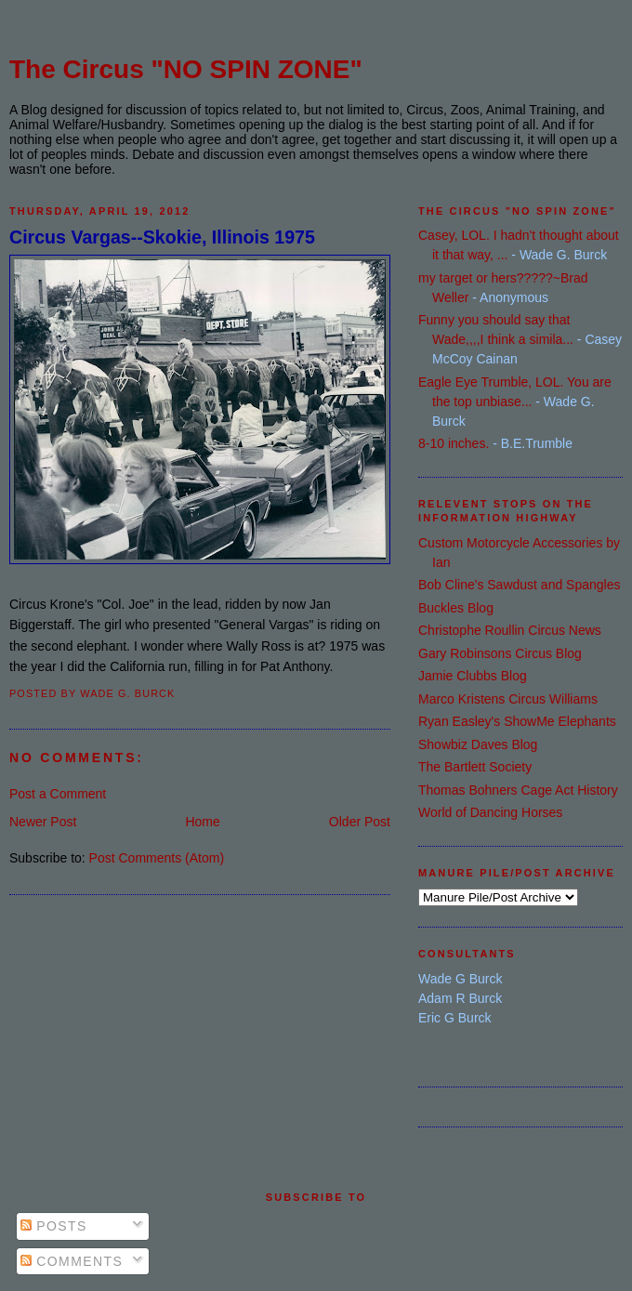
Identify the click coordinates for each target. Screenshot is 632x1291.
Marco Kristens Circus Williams (508, 699)
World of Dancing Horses (490, 812)
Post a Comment (57, 793)
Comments (71, 1261)
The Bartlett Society (475, 766)
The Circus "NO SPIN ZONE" (185, 69)
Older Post (359, 821)
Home (202, 821)
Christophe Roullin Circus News (509, 630)
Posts (53, 1226)
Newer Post (42, 821)
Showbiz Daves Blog (477, 744)
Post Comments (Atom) (156, 857)
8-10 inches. (453, 443)
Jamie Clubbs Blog (472, 675)
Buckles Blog (456, 607)
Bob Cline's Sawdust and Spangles (519, 584)
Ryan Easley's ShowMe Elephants (517, 721)
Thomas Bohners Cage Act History (518, 790)
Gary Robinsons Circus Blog (500, 653)
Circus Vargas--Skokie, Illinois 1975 (162, 237)
